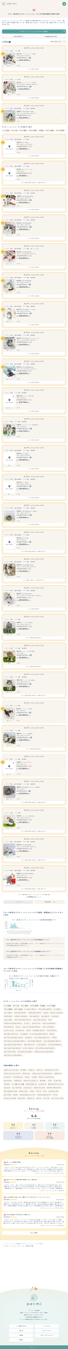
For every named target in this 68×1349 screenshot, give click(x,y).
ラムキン (15, 1125)
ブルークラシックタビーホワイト (13, 1075)
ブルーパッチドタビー (48, 1057)
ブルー (50, 1050)
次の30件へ (50, 902)
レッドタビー (57, 1039)
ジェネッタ (7, 1118)
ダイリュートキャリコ (56, 1043)
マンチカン (23, 1100)
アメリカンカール (18, 1107)
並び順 (52, 41)
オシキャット (30, 1129)
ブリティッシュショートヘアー (12, 1104)
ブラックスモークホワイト (35, 1071)
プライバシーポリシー (47, 1330)
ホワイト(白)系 (18, 1039)
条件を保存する (17, 36)
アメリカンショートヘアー (52, 1100)
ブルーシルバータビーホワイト (12, 1078)
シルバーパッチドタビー (49, 1054)
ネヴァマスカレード (31, 1114)
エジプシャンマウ (53, 1121)
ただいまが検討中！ (34, 69)
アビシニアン (21, 1129)
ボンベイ (39, 1129)
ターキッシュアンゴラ (10, 1129)
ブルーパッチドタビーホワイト (22, 1050)
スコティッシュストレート (31, 1111)
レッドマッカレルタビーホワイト (39, 1064)
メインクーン (7, 1107)
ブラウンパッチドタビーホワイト (13, 1054)
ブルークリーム (36, 1054)
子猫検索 (18, 1274)
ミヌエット (31, 1100)
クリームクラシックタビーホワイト (45, 1078)
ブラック (28, 1061)
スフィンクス (7, 1125)
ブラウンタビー (8, 1046)
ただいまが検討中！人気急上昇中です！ (34, 182)
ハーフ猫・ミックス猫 (18, 1114)
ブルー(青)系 (23, 130)
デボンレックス (23, 1121)
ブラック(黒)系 (60, 130)
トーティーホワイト (28, 1078)
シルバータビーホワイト (39, 1050)
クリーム (18, 1057)
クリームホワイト (34, 1046)
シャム (45, 1121)
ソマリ (50, 1111)
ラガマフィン (58, 1104)
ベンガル (34, 1107)
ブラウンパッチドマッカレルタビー (44, 1082)
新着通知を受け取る (50, 36)
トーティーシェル (9, 1061)
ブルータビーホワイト (20, 1043)
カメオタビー (28, 1068)
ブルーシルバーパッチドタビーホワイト (15, 1071)
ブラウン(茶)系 (33, 130)
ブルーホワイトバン (29, 1075)
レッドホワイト (20, 1061)
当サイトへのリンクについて (47, 1335)
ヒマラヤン (7, 1114)
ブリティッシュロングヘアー (46, 1107)
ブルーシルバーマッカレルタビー (13, 1085)
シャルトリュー (28, 1118)
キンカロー (43, 1111)
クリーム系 (15, 130)
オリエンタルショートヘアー (28, 1125)
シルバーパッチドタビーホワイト (31, 1057)
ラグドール (39, 1100)
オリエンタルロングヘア (44, 1125)
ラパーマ (38, 1121)
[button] (7, 65)
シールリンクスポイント (55, 1075)
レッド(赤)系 (6, 130)
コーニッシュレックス (57, 1129)
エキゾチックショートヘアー (56, 1114)
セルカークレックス (39, 1118)
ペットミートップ (8, 1274)
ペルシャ (27, 1107)
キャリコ (46, 1043)
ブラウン (54, 1068)
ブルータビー (55, 1046)
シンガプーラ (42, 1114)
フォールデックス (17, 1118)
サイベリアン (26, 1104)
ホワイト (52, 1064)
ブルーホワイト (45, 1046)
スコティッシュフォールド (34, 48)
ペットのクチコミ (47, 1326)
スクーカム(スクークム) (10, 1121)
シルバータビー (8, 1050)
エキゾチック (18, 1111)
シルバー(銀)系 (50, 130)
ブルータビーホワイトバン (11, 1064)
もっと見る (34, 1263)
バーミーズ (46, 1129)
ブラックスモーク (51, 1061)
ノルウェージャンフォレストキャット (42, 1104)
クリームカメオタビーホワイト (52, 1071)
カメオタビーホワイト (39, 1061)
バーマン (55, 1125)
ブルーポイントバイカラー (25, 1082)
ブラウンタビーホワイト (35, 1043)
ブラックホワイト (9, 1057)
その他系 (41, 130)
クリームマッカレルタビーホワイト (13, 1068)
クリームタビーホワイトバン (42, 1068)
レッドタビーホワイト (30, 1039)
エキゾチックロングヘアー (54, 1118)
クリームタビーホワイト (45, 1039)
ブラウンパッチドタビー (21, 1046)
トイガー (31, 1121)
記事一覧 (21, 1330)
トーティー (27, 1054)
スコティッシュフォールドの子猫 (32, 1274)
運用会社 (21, 1339)
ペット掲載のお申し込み (21, 1326)
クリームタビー (8, 1043)
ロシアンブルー (8, 1111)
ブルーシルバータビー (10, 1082)
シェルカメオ (24, 1064)
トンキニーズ (57, 1111)
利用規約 (21, 1335)
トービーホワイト (41, 1075)
